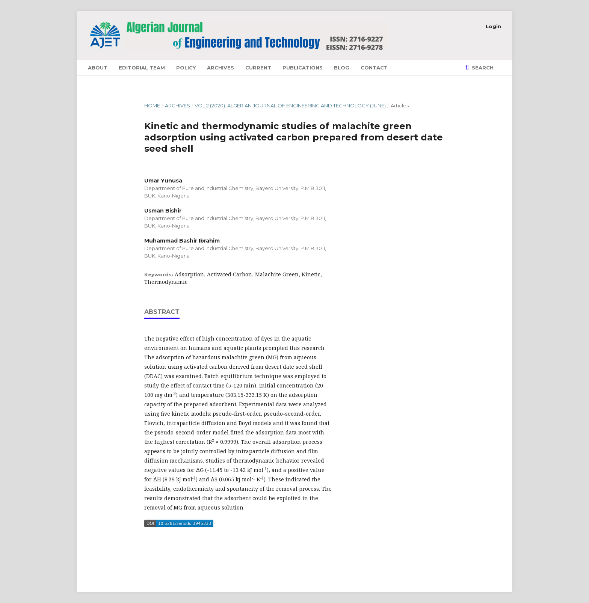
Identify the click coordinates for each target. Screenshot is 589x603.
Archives (220, 68)
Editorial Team (142, 68)
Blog (341, 68)
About (97, 68)
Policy (186, 68)
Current (258, 68)
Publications (302, 68)
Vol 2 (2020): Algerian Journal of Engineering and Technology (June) (290, 106)
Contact (374, 68)
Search (482, 68)
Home (152, 106)
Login (493, 26)
